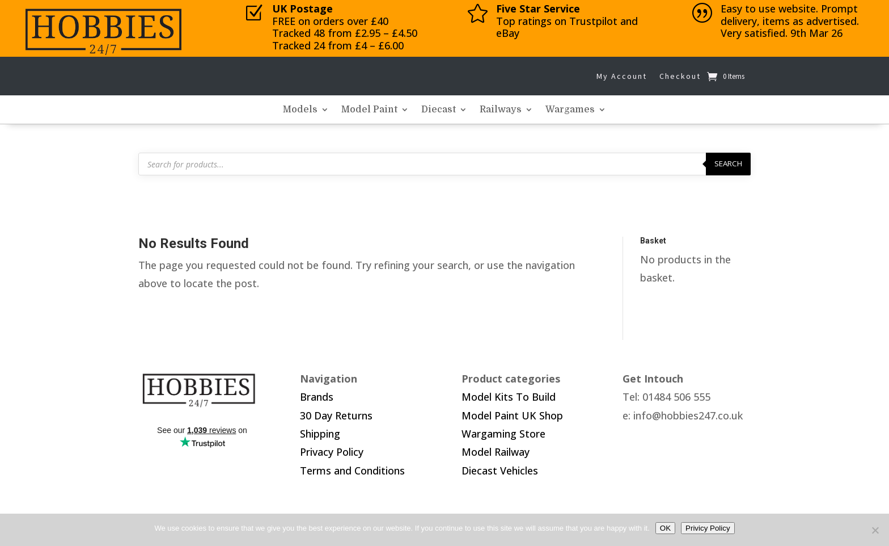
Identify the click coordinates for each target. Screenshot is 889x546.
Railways (501, 110)
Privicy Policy (707, 528)
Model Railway (496, 452)
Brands (316, 397)
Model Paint (369, 110)
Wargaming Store (503, 433)
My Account (621, 76)
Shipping (320, 433)
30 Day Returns (336, 415)
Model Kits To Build (509, 397)
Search (728, 163)
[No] (874, 530)
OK (665, 528)
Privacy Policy (331, 452)
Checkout (680, 76)
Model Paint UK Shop (512, 415)
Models (300, 110)
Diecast (438, 110)
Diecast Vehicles (500, 470)
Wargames (570, 110)
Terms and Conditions (352, 470)
